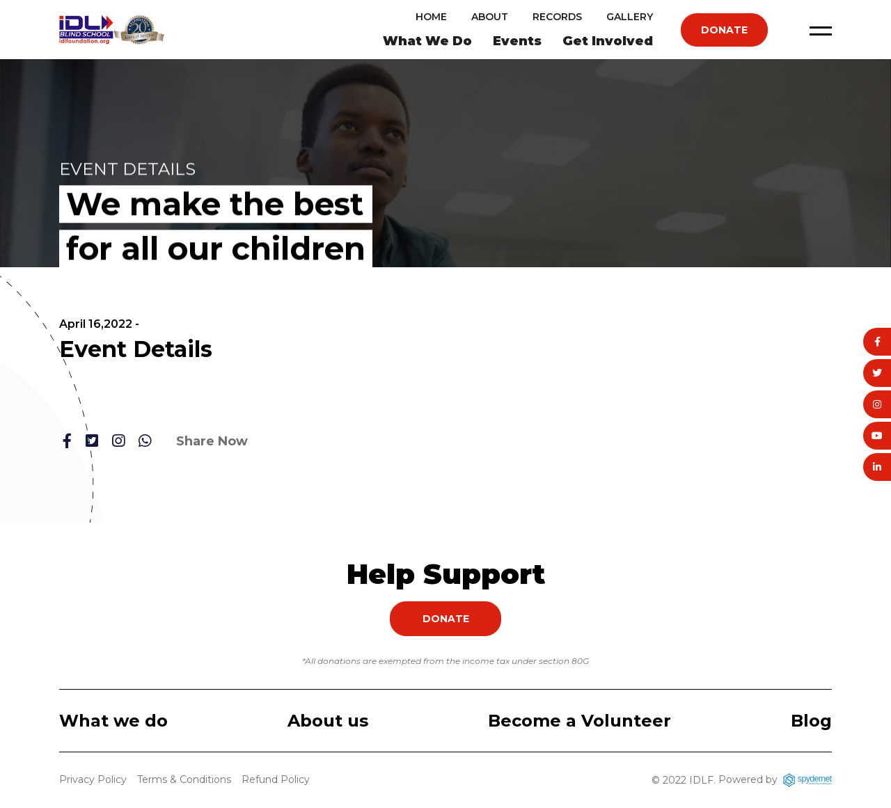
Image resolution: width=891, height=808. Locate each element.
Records (557, 16)
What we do (113, 721)
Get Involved (607, 41)
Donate (724, 30)
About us (327, 721)
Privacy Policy (93, 779)
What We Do (427, 41)
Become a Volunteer (579, 721)
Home (431, 16)
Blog (811, 721)
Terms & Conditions (184, 779)
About (489, 16)
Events (517, 41)
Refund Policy (276, 779)
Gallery (629, 16)
